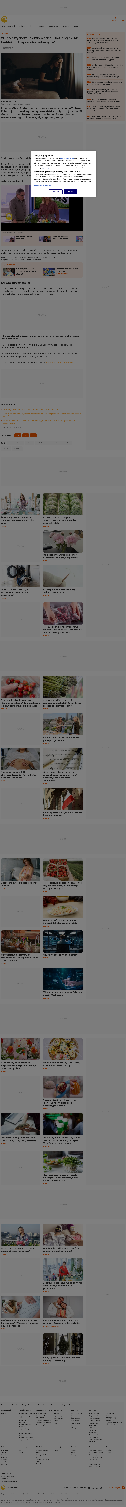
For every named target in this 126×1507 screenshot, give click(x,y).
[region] (63, 174)
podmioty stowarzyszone (67, 158)
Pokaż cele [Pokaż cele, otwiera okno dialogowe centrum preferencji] (56, 191)
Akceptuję (70, 191)
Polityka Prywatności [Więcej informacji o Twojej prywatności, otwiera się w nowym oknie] (49, 168)
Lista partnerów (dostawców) (42, 185)
